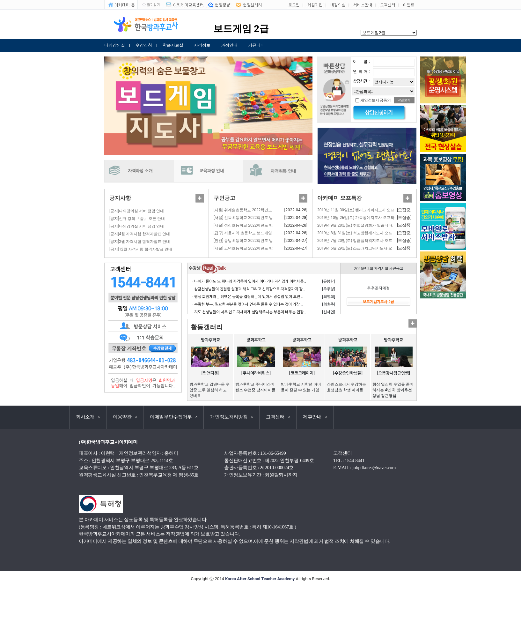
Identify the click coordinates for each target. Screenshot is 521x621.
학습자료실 (173, 45)
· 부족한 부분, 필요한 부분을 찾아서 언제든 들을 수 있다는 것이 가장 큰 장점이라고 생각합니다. (267, 304)
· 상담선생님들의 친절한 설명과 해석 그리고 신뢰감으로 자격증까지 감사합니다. (255, 289)
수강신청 (144, 45)
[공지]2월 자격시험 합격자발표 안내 (139, 241)
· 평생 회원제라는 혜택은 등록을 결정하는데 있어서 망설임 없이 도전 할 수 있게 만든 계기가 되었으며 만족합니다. (281, 297)
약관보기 (404, 100)
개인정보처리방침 (231, 416)
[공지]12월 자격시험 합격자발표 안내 (140, 249)
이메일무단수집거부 (173, 416)
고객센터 (278, 416)
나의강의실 (114, 45)
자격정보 (202, 45)
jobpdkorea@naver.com (374, 467)
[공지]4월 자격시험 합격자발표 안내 (139, 234)
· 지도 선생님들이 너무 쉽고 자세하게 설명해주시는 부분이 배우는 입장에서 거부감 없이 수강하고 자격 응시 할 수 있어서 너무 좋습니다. (299, 312)
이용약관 (125, 416)
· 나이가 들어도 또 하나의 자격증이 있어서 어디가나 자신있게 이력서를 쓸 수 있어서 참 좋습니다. (268, 281)
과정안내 (229, 45)
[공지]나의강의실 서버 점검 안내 (136, 211)
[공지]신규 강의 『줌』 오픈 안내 (137, 218)
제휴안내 (315, 416)
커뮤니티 (256, 45)
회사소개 (88, 416)
